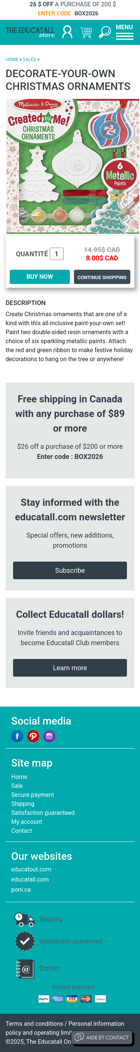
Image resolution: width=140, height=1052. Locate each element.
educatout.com (31, 869)
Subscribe (70, 570)
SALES (29, 59)
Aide (102, 1037)
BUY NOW (40, 276)
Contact (21, 830)
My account (26, 821)
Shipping (22, 803)
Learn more (70, 668)
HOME (12, 59)
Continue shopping (102, 277)
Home (19, 776)
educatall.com (30, 879)
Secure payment (32, 794)
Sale (17, 785)
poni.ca (21, 889)
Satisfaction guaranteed (43, 812)
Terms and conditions (34, 1023)
